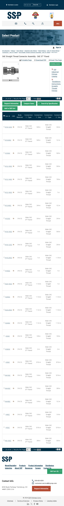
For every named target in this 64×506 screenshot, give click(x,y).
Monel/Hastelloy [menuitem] (10, 466)
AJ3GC (8, 362)
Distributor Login (53, 5)
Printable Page (26, 60)
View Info (35, 5)
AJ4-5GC (7, 375)
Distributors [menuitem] (50, 466)
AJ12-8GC (8, 205)
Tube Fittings (19, 51)
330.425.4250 (39, 481)
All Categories (6, 51)
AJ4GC (8, 414)
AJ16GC (7, 271)
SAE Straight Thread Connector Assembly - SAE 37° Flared (34, 52)
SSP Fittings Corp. (34, 498)
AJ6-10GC (8, 441)
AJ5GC (8, 428)
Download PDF (41, 60)
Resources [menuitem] (28, 468)
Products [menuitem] (22, 466)
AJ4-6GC (7, 388)
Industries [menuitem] (8, 468)
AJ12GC (7, 218)
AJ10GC (7, 153)
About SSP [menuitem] (18, 468)
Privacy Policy (38, 501)
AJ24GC (7, 323)
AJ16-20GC (8, 258)
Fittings (13, 51)
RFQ (57, 24)
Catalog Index (52, 501)
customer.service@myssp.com (46, 483)
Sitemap (10, 501)
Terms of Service (23, 501)
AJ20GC (7, 297)
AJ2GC (8, 336)
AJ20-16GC (8, 284)
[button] (11, 103)
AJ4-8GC (7, 401)
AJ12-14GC (8, 179)
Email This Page (56, 60)
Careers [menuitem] (38, 468)
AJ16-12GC (8, 245)
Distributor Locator (13, 5)
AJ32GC (7, 349)
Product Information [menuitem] (35, 466)
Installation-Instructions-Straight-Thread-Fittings (56, 86)
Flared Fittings (42, 51)
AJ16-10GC (8, 232)
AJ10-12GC (8, 127)
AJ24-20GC (8, 310)
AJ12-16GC (8, 192)
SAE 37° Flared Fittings (53, 51)
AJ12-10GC (8, 166)
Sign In (58, 47)
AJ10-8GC (8, 140)
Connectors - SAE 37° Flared (10, 52)
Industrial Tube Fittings (31, 51)
